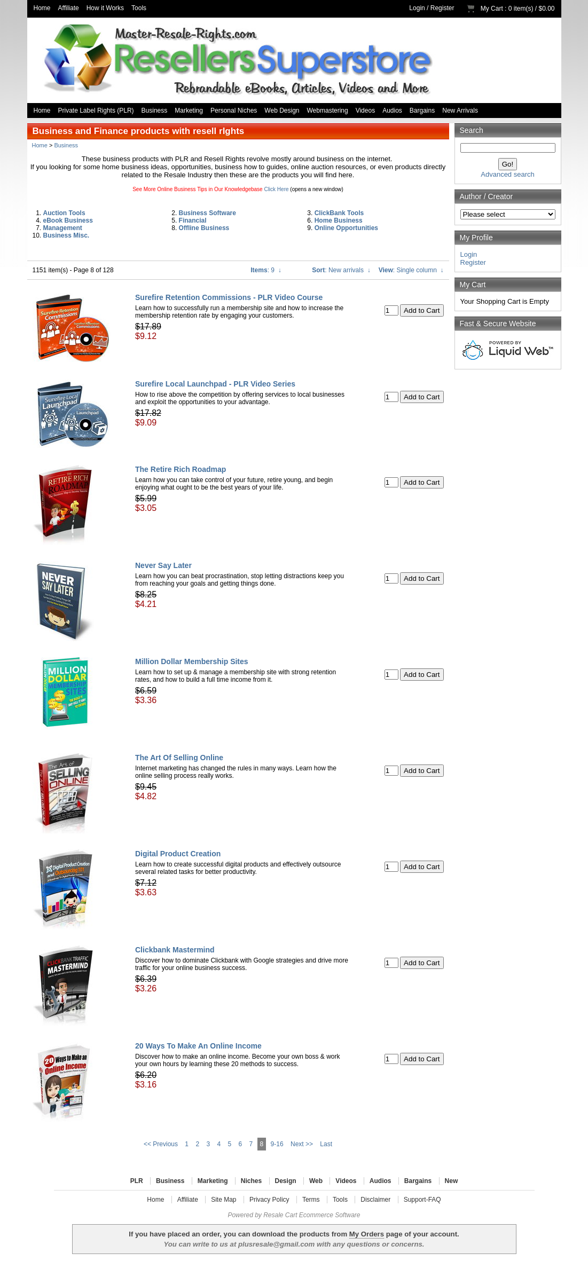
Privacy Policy (269, 1199)
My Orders (366, 1234)
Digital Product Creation (178, 853)
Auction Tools (64, 213)
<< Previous (161, 1144)
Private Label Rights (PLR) (96, 110)
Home (42, 8)
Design (285, 1181)
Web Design (281, 110)
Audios (392, 110)
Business (155, 110)
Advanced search (507, 174)
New (451, 1181)
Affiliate (68, 8)
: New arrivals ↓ (341, 270)
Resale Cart (280, 1215)
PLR (136, 1181)
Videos (365, 110)
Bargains (422, 110)
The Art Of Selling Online (179, 757)
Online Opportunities (346, 228)
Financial (193, 220)
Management (62, 228)
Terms (311, 1199)
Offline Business (204, 228)
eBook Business (68, 220)
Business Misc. (66, 235)
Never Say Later (163, 565)
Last (326, 1144)
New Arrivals (460, 110)
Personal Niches (233, 110)
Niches (251, 1181)
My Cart (492, 8)
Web (316, 1181)
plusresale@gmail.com (276, 1244)
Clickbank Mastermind (175, 949)
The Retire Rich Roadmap (180, 469)
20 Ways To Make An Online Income (198, 1046)
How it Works (105, 8)
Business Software (207, 213)
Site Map (223, 1199)
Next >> (302, 1144)
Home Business (339, 220)
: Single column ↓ (411, 270)
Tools (138, 8)
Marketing (189, 110)
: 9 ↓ (265, 270)
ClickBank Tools (339, 213)
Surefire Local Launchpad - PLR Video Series (215, 384)
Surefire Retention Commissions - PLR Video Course (229, 297)
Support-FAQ (422, 1199)
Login (417, 8)
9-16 (277, 1144)
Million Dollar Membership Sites (191, 661)
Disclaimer (375, 1199)
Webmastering (327, 110)
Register (442, 8)
